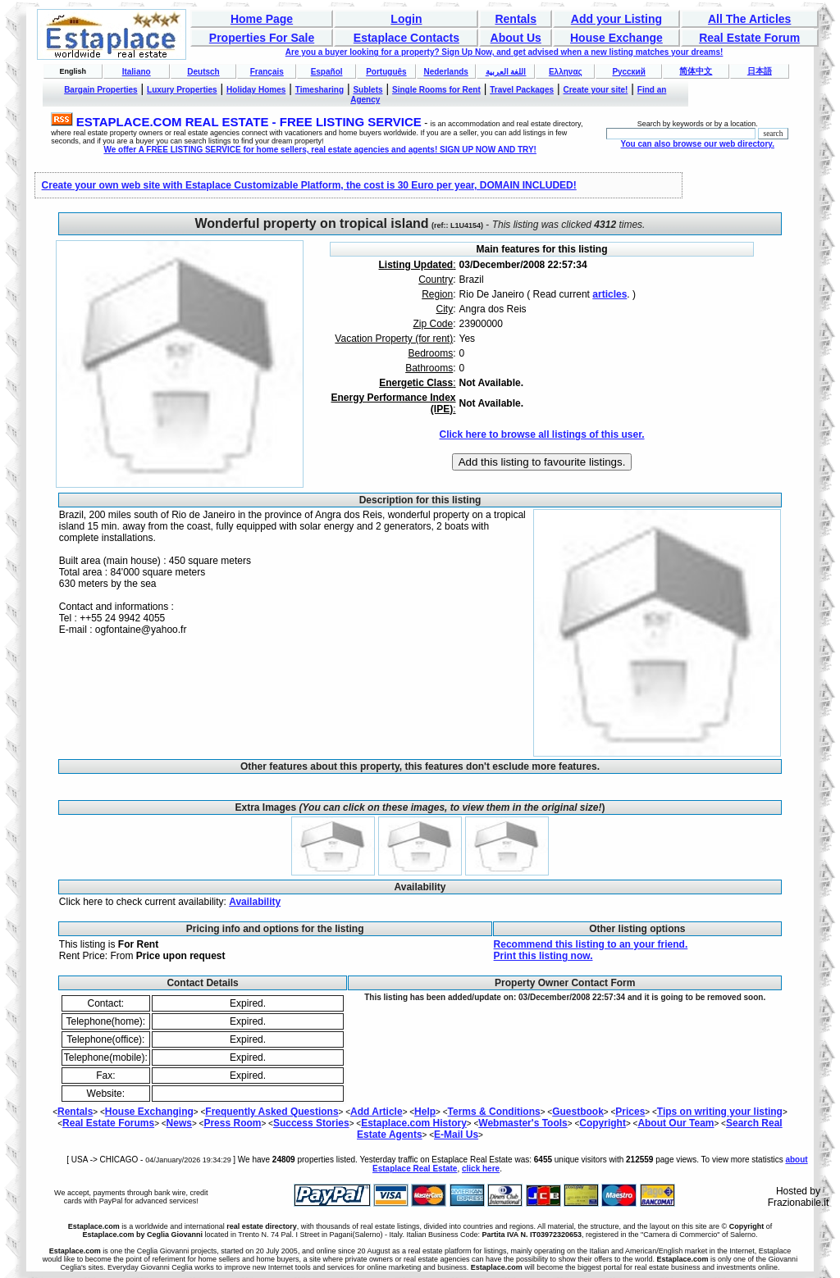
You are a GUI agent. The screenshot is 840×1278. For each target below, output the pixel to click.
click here (481, 1168)
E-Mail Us (456, 1134)
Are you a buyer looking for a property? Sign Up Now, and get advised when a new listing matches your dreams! (504, 52)
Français (267, 71)
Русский (628, 71)
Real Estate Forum (749, 37)
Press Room (232, 1123)
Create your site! (595, 89)
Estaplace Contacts (406, 37)
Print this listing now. (543, 956)
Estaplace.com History (414, 1123)
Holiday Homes (255, 89)
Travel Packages (522, 89)
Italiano (136, 71)
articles (609, 294)
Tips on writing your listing (720, 1111)
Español (327, 71)
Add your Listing (616, 18)
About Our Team (675, 1123)
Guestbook (578, 1111)
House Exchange (616, 37)
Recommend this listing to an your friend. (591, 944)
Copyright (602, 1123)
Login (406, 18)
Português (386, 71)
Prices (630, 1111)
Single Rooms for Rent (436, 89)
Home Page (262, 18)
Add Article (376, 1111)
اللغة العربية (506, 71)
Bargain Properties (100, 89)
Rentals (515, 18)
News (179, 1123)
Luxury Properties (182, 89)
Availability (255, 901)
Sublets (367, 89)
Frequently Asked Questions (271, 1111)
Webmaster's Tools (522, 1123)
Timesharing (319, 89)
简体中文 (695, 70)
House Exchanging (149, 1111)
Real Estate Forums (108, 1123)
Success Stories (311, 1123)
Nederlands (445, 71)
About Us (516, 37)
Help (425, 1111)
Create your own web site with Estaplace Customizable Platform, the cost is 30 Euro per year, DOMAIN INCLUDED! (309, 185)
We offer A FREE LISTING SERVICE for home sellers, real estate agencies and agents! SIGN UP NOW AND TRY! (319, 149)
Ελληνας (565, 71)
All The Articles (749, 18)
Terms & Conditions (494, 1111)
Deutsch (203, 71)
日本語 (759, 70)
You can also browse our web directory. (697, 143)
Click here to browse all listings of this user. (541, 434)
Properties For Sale (261, 37)
